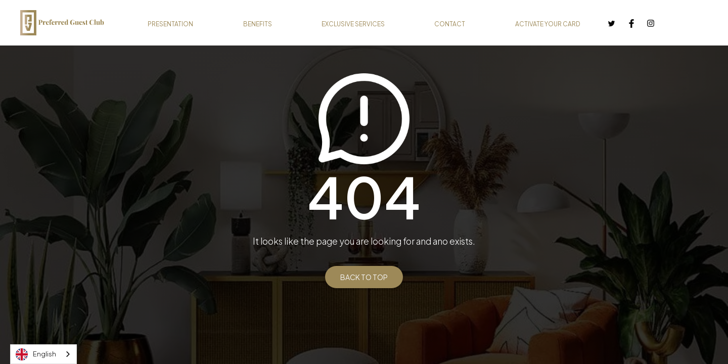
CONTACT (449, 24)
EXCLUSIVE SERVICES (353, 24)
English (36, 354)
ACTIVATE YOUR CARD (547, 24)
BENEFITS (257, 24)
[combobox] (43, 354)
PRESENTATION (170, 24)
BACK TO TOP (364, 277)
